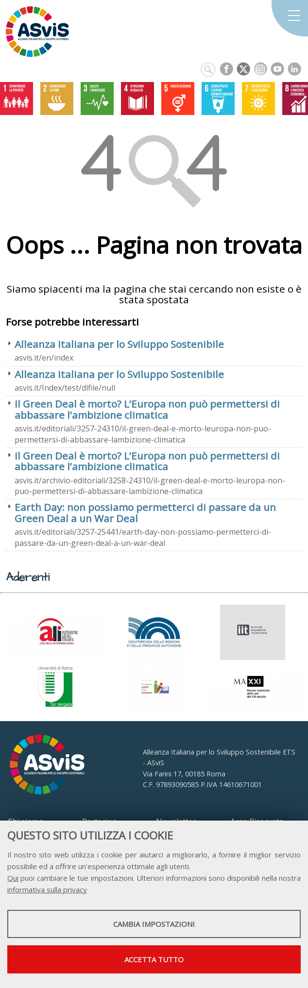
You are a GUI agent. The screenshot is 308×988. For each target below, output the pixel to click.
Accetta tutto (154, 959)
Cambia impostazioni (154, 924)
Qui (12, 878)
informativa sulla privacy (47, 889)
